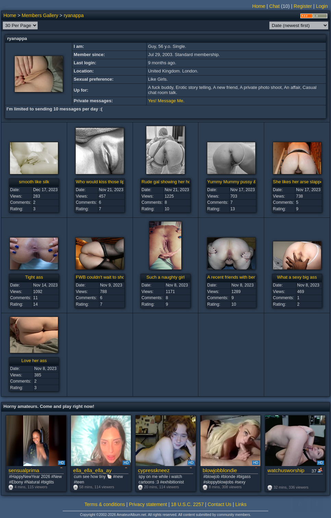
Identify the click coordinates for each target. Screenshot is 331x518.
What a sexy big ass (297, 277)
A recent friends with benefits (235, 277)
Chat (274, 6)
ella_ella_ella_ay (92, 470)
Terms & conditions (105, 504)
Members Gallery (40, 15)
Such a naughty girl (165, 277)
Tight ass (34, 277)
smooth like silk (34, 181)
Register (303, 6)
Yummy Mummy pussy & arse (236, 181)
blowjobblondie (220, 470)
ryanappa (74, 15)
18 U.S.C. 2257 (187, 504)
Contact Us (219, 504)
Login (322, 6)
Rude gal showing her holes (169, 181)
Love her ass (34, 360)
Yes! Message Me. (166, 100)
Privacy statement (148, 504)
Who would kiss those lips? (102, 181)
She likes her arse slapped (299, 181)
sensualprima (24, 470)
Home (258, 6)
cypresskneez (154, 470)
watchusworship (286, 470)
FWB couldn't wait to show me (105, 277)
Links (241, 504)
